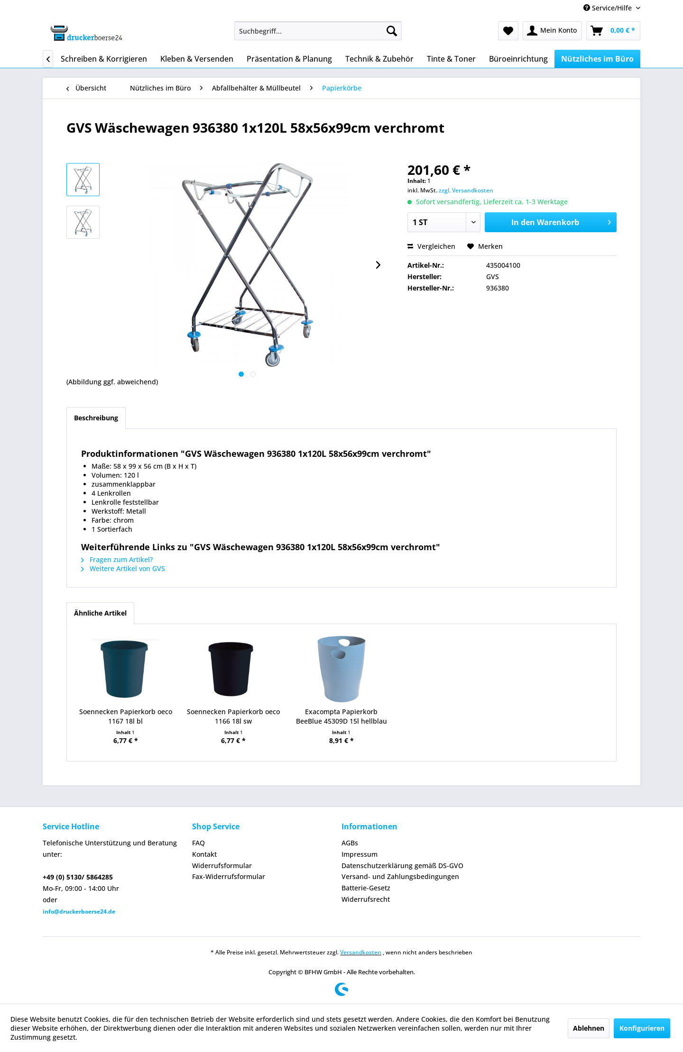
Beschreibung (96, 417)
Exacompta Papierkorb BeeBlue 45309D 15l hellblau (341, 716)
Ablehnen (588, 1028)
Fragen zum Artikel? (117, 559)
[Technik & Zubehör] (379, 59)
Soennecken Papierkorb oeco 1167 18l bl (125, 716)
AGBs (350, 842)
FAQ (198, 842)
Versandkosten (360, 952)
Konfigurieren (642, 1028)
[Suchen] (392, 30)
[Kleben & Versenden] (197, 59)
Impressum (360, 854)
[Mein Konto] (552, 30)
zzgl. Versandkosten (466, 190)
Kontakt (204, 854)
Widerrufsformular (222, 865)
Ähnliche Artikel (100, 612)
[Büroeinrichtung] (518, 59)
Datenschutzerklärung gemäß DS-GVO (402, 865)
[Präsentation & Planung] (289, 59)
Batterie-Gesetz (366, 887)
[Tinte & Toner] (451, 59)
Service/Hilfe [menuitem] (608, 7)
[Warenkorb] (613, 30)
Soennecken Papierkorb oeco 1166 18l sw (233, 716)
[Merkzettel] (508, 30)
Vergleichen (431, 246)
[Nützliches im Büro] (597, 59)
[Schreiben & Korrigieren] (104, 59)
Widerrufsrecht (366, 899)
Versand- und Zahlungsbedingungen (400, 876)
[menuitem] (318, 30)
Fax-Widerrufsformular (228, 876)
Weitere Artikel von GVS (123, 568)
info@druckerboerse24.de (79, 911)
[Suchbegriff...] (318, 30)
